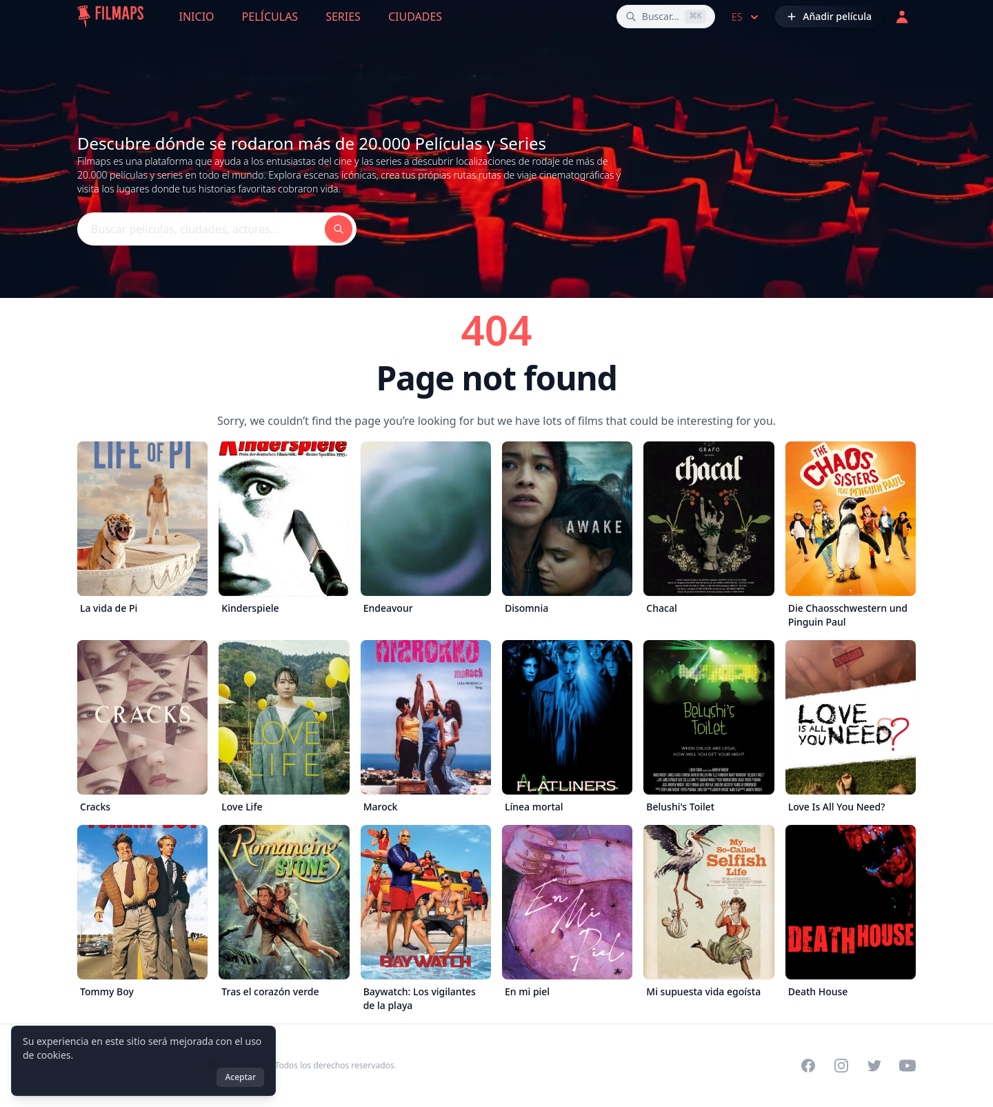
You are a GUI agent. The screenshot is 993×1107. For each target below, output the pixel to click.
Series (343, 16)
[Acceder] (902, 16)
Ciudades (415, 16)
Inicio (196, 16)
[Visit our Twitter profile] (874, 1065)
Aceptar (240, 1077)
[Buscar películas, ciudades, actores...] (665, 16)
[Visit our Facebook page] (808, 1065)
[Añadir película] (829, 17)
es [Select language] (746, 17)
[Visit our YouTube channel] (907, 1065)
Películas (270, 16)
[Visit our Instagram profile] (841, 1065)
